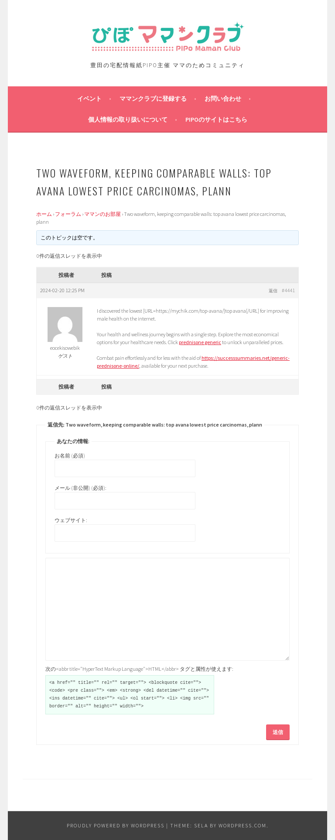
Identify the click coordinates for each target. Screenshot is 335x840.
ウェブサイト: (71, 520)
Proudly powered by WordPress (115, 825)
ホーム (44, 214)
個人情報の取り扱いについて (128, 119)
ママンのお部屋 (102, 214)
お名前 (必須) (70, 455)
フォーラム (68, 214)
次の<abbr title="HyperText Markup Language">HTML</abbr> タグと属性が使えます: (139, 669)
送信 (278, 732)
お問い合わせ (223, 98)
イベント (89, 98)
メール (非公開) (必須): (80, 488)
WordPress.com (243, 825)
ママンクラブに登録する (153, 98)
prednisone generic (200, 342)
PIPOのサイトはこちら (216, 119)
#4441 (288, 290)
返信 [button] (273, 291)
